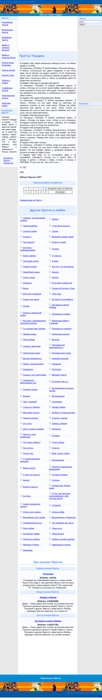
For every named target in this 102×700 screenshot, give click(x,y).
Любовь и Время (58, 423)
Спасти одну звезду (30, 511)
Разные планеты (29, 418)
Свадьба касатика (58, 358)
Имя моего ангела (30, 412)
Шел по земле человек (32, 428)
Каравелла (26, 369)
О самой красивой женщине (30, 459)
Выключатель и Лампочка (62, 517)
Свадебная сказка (30, 272)
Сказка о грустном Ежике (33, 374)
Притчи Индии (8, 70)
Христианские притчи (8, 97)
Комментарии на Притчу (31, 200)
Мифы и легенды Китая (8, 56)
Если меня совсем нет (60, 282)
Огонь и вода (27, 277)
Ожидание (26, 550)
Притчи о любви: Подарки (51, 15)
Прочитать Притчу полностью (8, 160)
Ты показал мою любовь (32, 328)
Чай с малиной (28, 401)
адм (100, 696)
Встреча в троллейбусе (61, 299)
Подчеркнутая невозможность (57, 346)
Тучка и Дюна (56, 442)
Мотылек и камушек (30, 293)
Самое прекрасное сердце (30, 505)
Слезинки (55, 505)
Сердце (54, 248)
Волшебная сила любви (32, 517)
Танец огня (55, 528)
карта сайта (96, 107)
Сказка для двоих (29, 299)
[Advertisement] (47, 33)
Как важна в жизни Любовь (59, 305)
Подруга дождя (28, 266)
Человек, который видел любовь (32, 218)
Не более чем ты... (59, 381)
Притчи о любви (6, 81)
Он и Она (26, 423)
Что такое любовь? (30, 442)
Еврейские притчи (7, 38)
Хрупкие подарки (58, 474)
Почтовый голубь (29, 261)
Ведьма (25, 396)
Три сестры (26, 447)
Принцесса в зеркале (60, 328)
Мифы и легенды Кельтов (6, 47)
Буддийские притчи (7, 23)
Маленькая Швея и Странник (59, 321)
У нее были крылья (59, 225)
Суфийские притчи (7, 89)
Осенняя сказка (28, 389)
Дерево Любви (57, 407)
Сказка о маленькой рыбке (31, 313)
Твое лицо (55, 293)
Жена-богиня (56, 533)
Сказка (53, 231)
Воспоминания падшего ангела (61, 389)
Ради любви (27, 528)
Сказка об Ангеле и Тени (62, 288)
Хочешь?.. (26, 236)
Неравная (55, 363)
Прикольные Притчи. (51, 678)
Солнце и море (28, 231)
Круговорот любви (30, 533)
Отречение (48, 574)
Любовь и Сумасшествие (62, 412)
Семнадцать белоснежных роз (28, 381)
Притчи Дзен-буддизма (8, 64)
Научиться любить (30, 539)
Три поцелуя (27, 242)
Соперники (55, 401)
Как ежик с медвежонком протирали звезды (33, 321)
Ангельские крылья (59, 334)
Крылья (54, 272)
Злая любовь (27, 339)
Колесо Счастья (29, 486)
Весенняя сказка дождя (61, 236)
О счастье (55, 255)
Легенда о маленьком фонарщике (60, 467)
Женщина (55, 428)
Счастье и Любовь (30, 407)
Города (53, 277)
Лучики (24, 306)
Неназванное (56, 460)
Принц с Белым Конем (32, 363)
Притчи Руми (8, 75)
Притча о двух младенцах (28, 435)
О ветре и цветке (58, 418)
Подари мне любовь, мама (60, 486)
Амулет (25, 480)
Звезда (53, 219)
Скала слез (26, 453)
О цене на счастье (30, 474)
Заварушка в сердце (60, 544)
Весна (24, 288)
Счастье (54, 447)
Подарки (54, 435)
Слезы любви (56, 511)
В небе (53, 261)
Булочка (25, 495)
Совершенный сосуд (31, 522)
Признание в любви (59, 314)
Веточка (54, 339)
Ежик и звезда (28, 255)
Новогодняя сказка (30, 353)
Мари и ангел (27, 468)
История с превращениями (27, 248)
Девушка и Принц (29, 544)
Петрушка (55, 369)
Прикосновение (28, 225)
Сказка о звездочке (30, 346)
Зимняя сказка (28, 334)
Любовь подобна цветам (61, 539)
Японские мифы (6, 104)
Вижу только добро (59, 453)
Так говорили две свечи (61, 522)
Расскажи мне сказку (60, 353)
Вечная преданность (31, 358)
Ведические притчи (7, 31)
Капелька (26, 282)
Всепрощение (57, 396)
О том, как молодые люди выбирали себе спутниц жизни (59, 496)
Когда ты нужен (57, 242)
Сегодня (54, 480)
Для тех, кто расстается (61, 266)
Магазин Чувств (57, 374)
